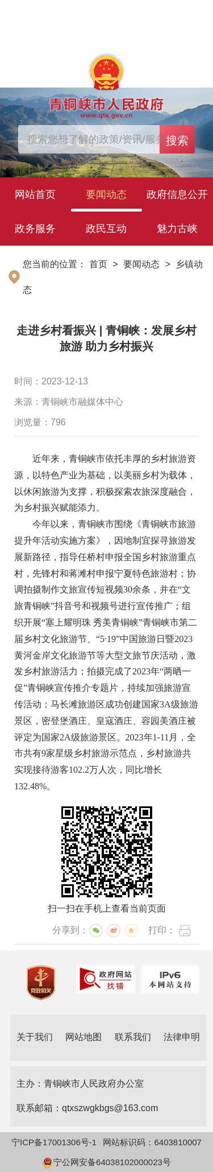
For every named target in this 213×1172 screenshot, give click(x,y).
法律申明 (182, 1037)
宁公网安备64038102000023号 (106, 1162)
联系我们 (133, 1037)
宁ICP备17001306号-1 (54, 1142)
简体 (170, 13)
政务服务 (35, 228)
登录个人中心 (49, 14)
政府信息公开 (177, 194)
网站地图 (83, 1037)
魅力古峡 (177, 228)
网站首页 (35, 194)
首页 (98, 264)
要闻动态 (106, 194)
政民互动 (106, 228)
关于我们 (34, 1037)
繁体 (195, 13)
